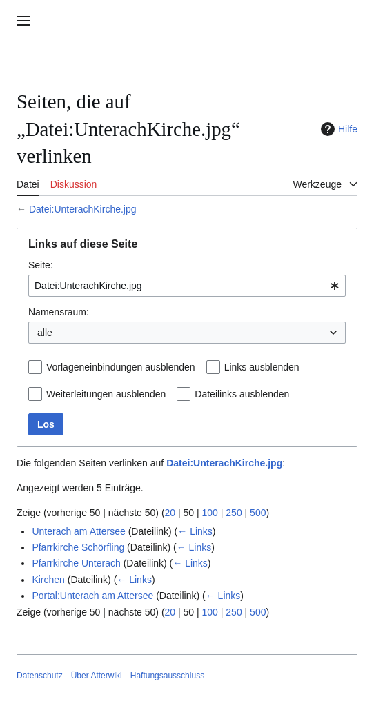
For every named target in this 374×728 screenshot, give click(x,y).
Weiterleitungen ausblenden (106, 394)
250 (234, 512)
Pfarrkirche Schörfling (78, 547)
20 (170, 512)
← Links (195, 531)
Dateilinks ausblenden (242, 394)
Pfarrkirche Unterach (76, 563)
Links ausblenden (261, 367)
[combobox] (187, 286)
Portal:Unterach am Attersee (92, 595)
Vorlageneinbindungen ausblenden (120, 367)
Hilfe (337, 129)
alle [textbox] (44, 332)
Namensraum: (58, 311)
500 (258, 512)
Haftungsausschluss (167, 675)
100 (210, 512)
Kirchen (48, 579)
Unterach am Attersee (78, 531)
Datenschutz (40, 675)
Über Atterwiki (96, 675)
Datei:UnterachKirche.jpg (83, 209)
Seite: (40, 264)
